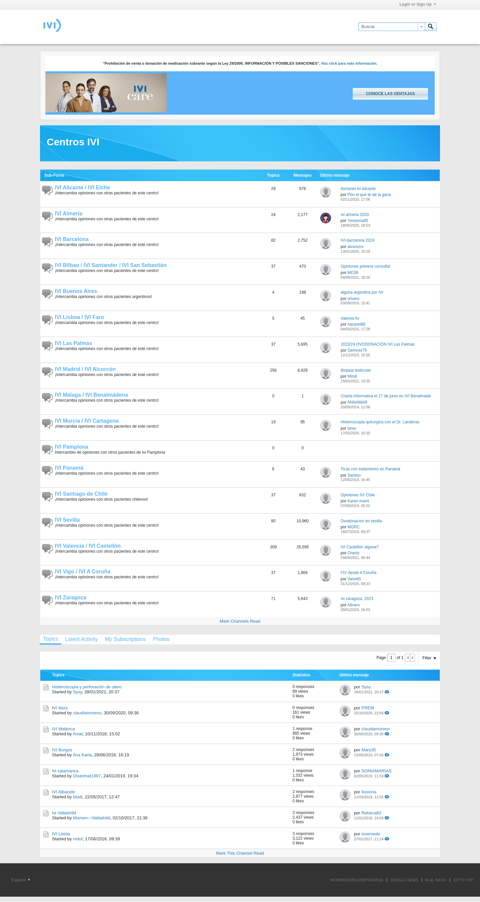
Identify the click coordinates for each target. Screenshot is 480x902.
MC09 (352, 272)
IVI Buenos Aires (76, 291)
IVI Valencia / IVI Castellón (88, 546)
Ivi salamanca (65, 770)
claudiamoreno (87, 712)
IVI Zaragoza (70, 597)
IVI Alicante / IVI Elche (82, 187)
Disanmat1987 (87, 775)
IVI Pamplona (71, 447)
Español (20, 880)
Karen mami (358, 501)
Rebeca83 (371, 812)
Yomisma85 (357, 220)
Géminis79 (356, 350)
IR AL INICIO (435, 880)
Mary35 (368, 749)
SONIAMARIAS (376, 770)
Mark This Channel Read (240, 853)
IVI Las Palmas (73, 343)
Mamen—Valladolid (91, 817)
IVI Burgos (62, 749)
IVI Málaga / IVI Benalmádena (91, 395)
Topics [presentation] (50, 639)
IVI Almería (68, 213)
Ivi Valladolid (64, 812)
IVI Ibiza (60, 707)
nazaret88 (356, 324)
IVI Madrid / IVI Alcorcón (85, 369)
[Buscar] (391, 26)
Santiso (354, 475)
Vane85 (354, 579)
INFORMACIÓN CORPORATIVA (356, 880)
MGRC (353, 527)
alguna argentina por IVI (362, 292)
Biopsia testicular (356, 370)
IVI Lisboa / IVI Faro (79, 317)
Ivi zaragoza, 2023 (357, 598)
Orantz (353, 553)
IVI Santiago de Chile (81, 494)
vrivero (353, 298)
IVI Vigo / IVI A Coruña (83, 571)
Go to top (463, 880)
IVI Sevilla (67, 520)
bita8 (77, 796)
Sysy (77, 691)
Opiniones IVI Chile (358, 495)
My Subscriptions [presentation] (125, 639)
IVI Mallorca (63, 728)
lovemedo (370, 833)
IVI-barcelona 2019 (357, 240)
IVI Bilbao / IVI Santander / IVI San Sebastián (111, 265)
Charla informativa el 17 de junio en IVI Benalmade (386, 396)
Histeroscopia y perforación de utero (87, 686)
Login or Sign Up (417, 4)
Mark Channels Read (240, 621)
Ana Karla (82, 754)
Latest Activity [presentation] (81, 639)
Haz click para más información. (349, 63)
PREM (367, 707)
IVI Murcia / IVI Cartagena (87, 421)
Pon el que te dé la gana (369, 194)
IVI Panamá (69, 468)
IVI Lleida (61, 833)
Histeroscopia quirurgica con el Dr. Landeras (380, 422)
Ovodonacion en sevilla (361, 521)
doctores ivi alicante (358, 188)
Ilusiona (368, 791)
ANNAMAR (357, 402)
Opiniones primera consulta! (365, 266)
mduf (78, 838)
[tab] (50, 640)
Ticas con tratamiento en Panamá (370, 469)
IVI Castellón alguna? (360, 547)
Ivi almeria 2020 (355, 214)
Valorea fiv (350, 318)
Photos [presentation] (161, 639)
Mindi (352, 376)
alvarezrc (355, 246)
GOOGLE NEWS (404, 880)
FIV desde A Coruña (358, 572)
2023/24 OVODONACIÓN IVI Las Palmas (378, 344)
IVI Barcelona (72, 239)
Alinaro (353, 605)
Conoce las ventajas (390, 93)
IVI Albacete (63, 791)
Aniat (78, 733)
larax (351, 428)
